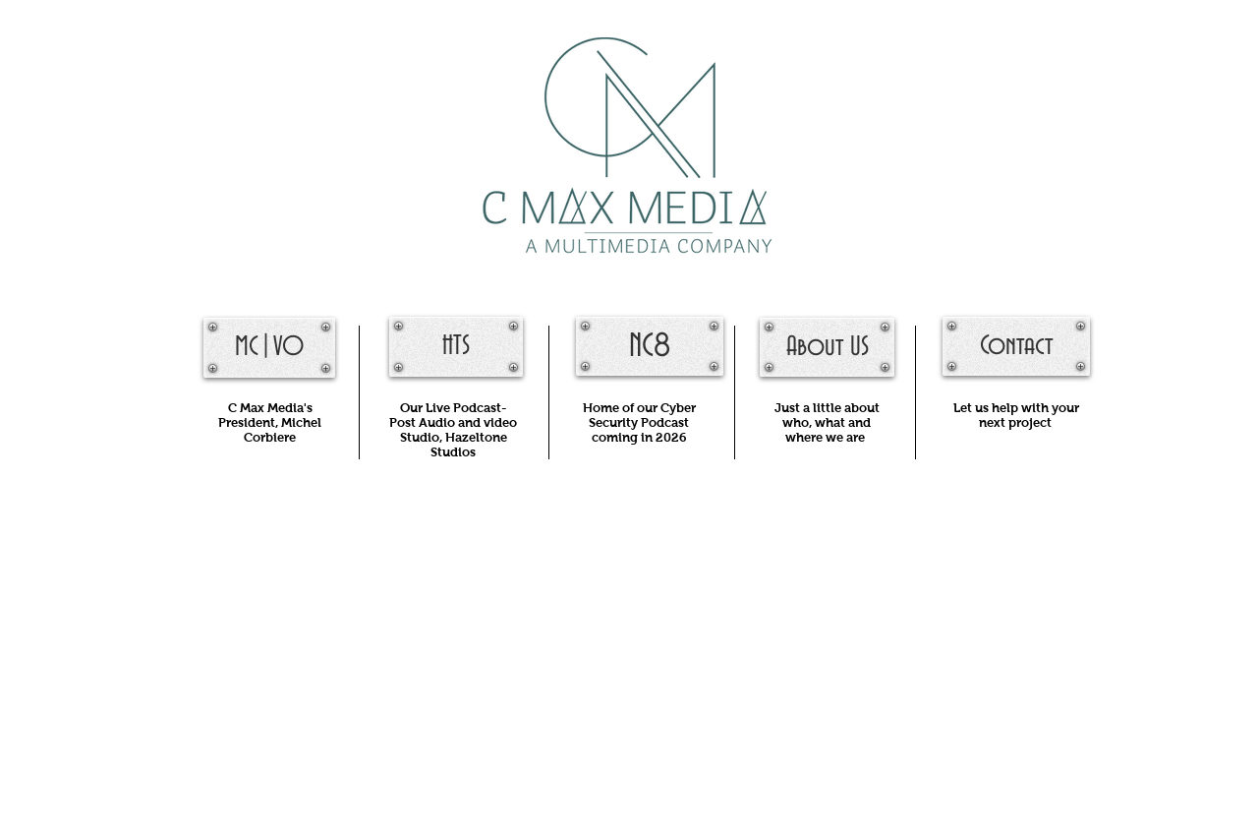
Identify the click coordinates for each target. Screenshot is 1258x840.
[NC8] (649, 346)
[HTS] (456, 347)
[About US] (827, 347)
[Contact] (1016, 346)
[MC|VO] (269, 348)
